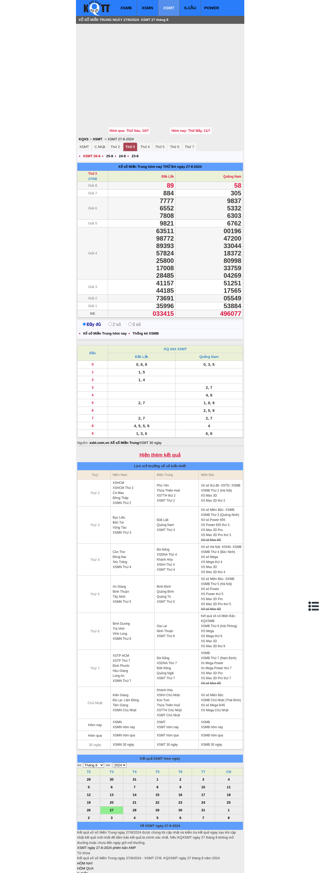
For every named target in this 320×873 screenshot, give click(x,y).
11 (229, 755)
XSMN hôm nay (124, 695)
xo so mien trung (151, 865)
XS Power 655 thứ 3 (215, 493)
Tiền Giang (120, 673)
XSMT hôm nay (167, 695)
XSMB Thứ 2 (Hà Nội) (216, 459)
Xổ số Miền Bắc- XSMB (218, 478)
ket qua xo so (176, 865)
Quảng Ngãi (165, 641)
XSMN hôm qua (124, 703)
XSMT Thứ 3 (166, 498)
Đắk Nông (164, 636)
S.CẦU (190, 8)
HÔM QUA (85, 837)
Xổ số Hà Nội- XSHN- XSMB (221, 515)
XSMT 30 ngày (150, 411)
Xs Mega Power (212, 631)
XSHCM (118, 451)
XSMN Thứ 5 (122, 570)
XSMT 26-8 (92, 124)
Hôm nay (95, 693)
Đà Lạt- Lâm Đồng (126, 668)
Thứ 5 (159, 115)
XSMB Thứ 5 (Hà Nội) (216, 552)
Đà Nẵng (163, 518)
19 (89, 771)
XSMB (126, 8)
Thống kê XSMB (146, 302)
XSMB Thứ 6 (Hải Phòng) (219, 594)
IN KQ (82, 857)
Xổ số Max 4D (211, 508)
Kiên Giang (120, 663)
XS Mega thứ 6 (211, 604)
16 (180, 763)
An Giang (119, 555)
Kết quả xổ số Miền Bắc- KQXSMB (218, 586)
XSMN (147, 8)
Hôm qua (95, 704)
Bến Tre (118, 491)
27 (112, 778)
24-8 (122, 124)
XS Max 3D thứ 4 (213, 540)
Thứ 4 (145, 115)
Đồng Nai (119, 525)
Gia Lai (162, 594)
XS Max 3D (209, 464)
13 (112, 763)
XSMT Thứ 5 (166, 570)
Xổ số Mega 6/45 (213, 673)
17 (203, 763)
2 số (114, 292)
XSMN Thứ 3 (122, 501)
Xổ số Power (210, 557)
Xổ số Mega (209, 525)
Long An (118, 644)
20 (112, 771)
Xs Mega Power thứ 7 (216, 636)
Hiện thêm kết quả (160, 423)
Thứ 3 (130, 115)
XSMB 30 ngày (211, 713)
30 (112, 748)
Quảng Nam (232, 145)
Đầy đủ (92, 292)
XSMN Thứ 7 (122, 649)
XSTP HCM (121, 624)
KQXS (84, 107)
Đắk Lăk (162, 488)
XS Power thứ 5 (212, 562)
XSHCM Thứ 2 (123, 456)
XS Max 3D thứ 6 (213, 614)
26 (89, 778)
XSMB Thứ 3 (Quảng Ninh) (220, 483)
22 (157, 771)
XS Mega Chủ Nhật (214, 678)
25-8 (109, 124)
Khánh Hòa (165, 528)
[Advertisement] (117, 59)
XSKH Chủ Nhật (168, 663)
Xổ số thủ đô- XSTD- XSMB (220, 454)
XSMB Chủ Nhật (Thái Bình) (221, 668)
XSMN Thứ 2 (122, 471)
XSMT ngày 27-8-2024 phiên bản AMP (106, 816)
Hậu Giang (120, 639)
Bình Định (164, 555)
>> (108, 733)
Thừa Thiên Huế (168, 459)
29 (89, 748)
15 (157, 763)
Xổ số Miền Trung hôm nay (140, 135)
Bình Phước (121, 634)
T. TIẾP (82, 842)
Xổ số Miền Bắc (212, 663)
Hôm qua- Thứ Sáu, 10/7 (129, 99)
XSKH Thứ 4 (166, 533)
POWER (211, 8)
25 (229, 771)
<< (79, 733)
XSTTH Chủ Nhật (169, 678)
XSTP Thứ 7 (121, 629)
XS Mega (207, 599)
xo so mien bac (98, 865)
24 (203, 771)
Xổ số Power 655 (213, 488)
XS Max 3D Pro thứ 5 (216, 572)
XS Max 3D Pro (212, 498)
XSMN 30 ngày (123, 713)
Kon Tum (163, 668)
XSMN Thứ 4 (122, 535)
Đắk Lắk (167, 145)
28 (134, 778)
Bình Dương (121, 592)
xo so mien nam (124, 865)
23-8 (135, 124)
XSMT (168, 8)
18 (229, 763)
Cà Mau (118, 461)
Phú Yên (163, 454)
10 (203, 755)
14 (134, 763)
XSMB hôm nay (212, 695)
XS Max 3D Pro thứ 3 (216, 503)
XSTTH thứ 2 (166, 464)
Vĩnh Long (120, 602)
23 (180, 771)
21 (134, 771)
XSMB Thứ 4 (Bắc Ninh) (218, 520)
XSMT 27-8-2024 (121, 107)
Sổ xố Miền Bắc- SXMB (218, 547)
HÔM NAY (85, 832)
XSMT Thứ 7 (166, 646)
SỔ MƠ (83, 852)
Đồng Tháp (120, 466)
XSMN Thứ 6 (122, 607)
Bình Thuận (121, 560)
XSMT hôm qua (168, 703)
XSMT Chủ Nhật (168, 683)
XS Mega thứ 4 (211, 530)
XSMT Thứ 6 (166, 604)
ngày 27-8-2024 (189, 135)
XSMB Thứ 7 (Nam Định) (218, 626)
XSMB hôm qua (212, 703)
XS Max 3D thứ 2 (213, 469)
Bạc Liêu (119, 486)
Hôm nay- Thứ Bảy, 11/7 (191, 99)
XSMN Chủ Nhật (124, 678)
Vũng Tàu (120, 496)
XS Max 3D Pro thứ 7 (216, 646)
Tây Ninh (119, 565)
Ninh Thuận (165, 599)
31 (134, 748)
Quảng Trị (164, 565)
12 (89, 763)
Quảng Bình (165, 560)
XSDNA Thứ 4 (167, 523)
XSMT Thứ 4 (166, 538)
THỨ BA (169, 135)
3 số (134, 292)
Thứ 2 (115, 115)
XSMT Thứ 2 (166, 469)
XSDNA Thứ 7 (167, 631)
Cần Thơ (119, 520)
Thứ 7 (189, 115)
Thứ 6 (174, 115)
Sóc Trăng (120, 530)
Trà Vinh (119, 597)
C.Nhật (99, 115)
